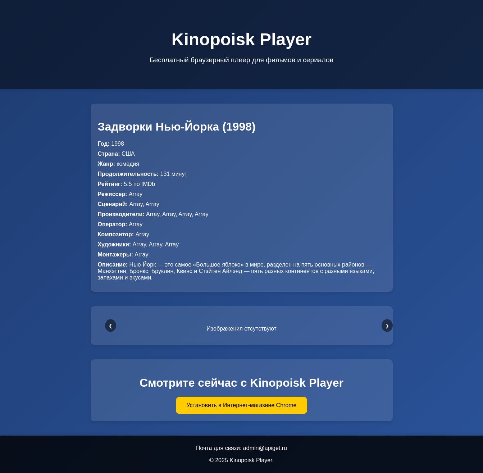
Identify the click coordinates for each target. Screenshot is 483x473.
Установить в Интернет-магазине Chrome (242, 405)
